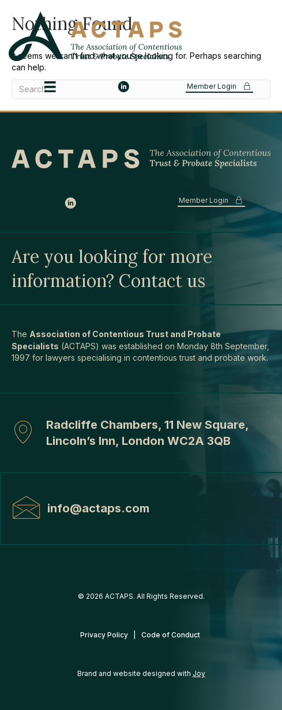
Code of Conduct (171, 634)
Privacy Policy (104, 634)
